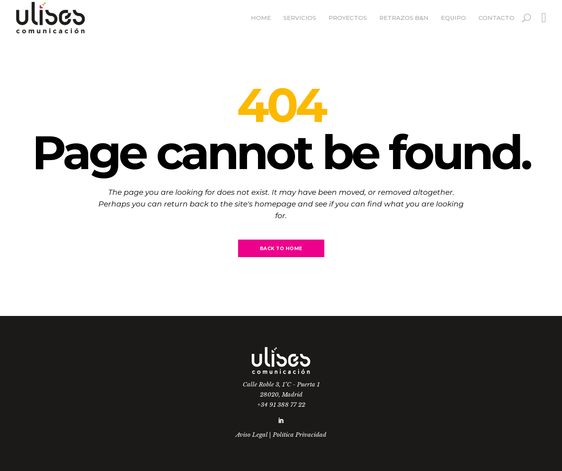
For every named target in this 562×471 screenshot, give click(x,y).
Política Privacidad (299, 434)
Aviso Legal (251, 434)
